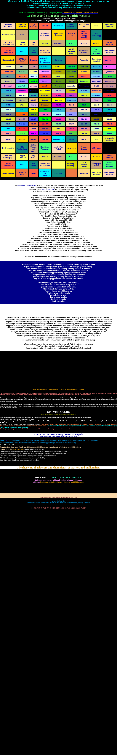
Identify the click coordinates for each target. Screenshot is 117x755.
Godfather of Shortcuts (26, 185)
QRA (7, 440)
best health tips (48, 189)
